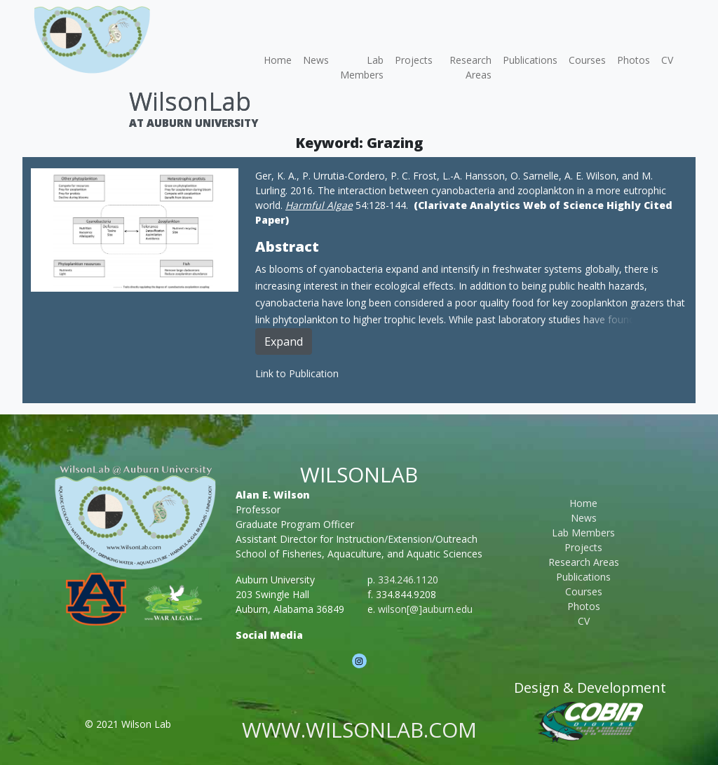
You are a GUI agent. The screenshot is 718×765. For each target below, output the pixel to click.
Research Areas (470, 67)
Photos (633, 60)
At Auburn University (193, 123)
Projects (414, 60)
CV (667, 60)
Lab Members (362, 67)
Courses (587, 60)
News (316, 60)
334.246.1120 (408, 579)
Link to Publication (297, 373)
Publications (530, 60)
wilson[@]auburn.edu (425, 609)
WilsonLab (190, 101)
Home (278, 60)
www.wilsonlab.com (359, 729)
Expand (283, 341)
